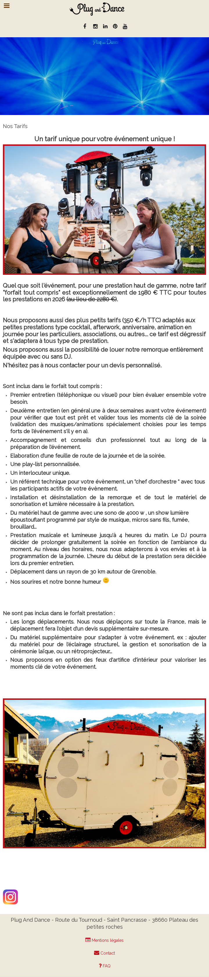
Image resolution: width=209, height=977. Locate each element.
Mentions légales (104, 940)
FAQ (105, 965)
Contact (104, 952)
